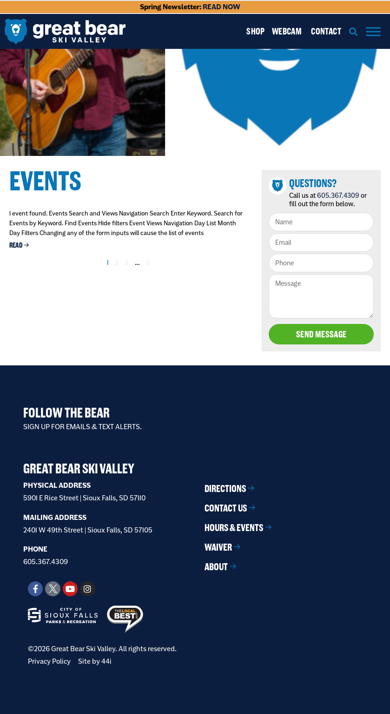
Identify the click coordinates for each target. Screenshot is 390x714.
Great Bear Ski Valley (78, 468)
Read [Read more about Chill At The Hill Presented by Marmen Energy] (16, 245)
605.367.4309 (338, 195)
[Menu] (373, 31)
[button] (353, 31)
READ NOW (221, 6)
